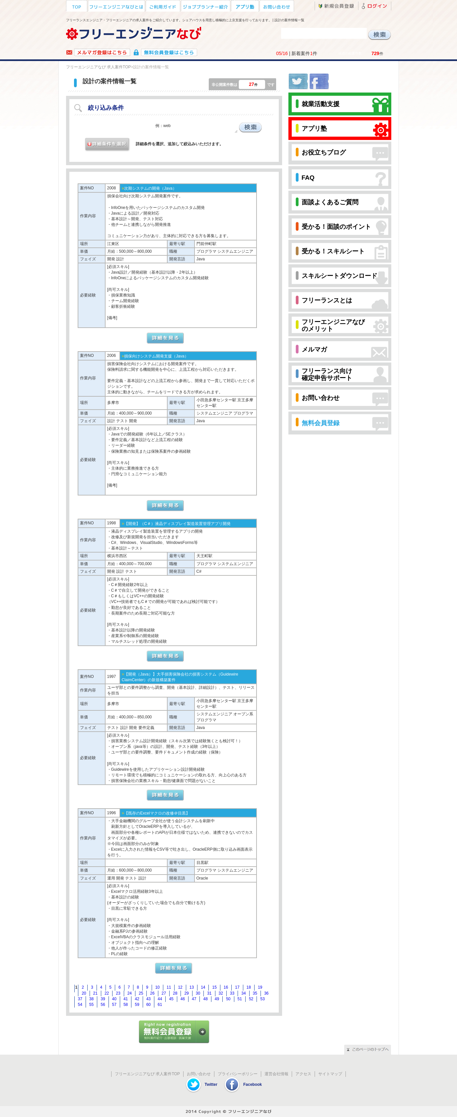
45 (171, 999)
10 (157, 987)
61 (160, 1004)
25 (141, 993)
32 (221, 993)
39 (103, 999)
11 (169, 987)
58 (125, 1004)
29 (186, 993)
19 (260, 987)
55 (91, 1004)
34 (243, 993)
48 (205, 999)
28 (175, 993)
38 (91, 999)
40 (114, 999)
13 (192, 987)
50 (228, 999)
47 (194, 999)
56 (103, 1004)
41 (125, 999)
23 (118, 993)
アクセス (303, 1074)
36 (266, 993)
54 (80, 1004)
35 (255, 993)
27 (164, 993)
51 (240, 999)
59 (137, 1004)
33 (232, 993)
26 (152, 993)
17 (237, 987)
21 (95, 993)
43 (148, 999)
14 (203, 987)
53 (262, 999)
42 (137, 999)
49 (217, 999)
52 (251, 999)
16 (226, 987)
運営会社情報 (276, 1074)
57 (114, 1004)
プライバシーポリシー (238, 1074)
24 (129, 993)
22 (107, 993)
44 (160, 999)
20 (84, 993)
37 (80, 999)
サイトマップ (330, 1074)
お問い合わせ (199, 1074)
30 (198, 993)
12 (180, 987)
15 (214, 987)
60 (148, 1004)
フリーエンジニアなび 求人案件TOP (98, 67)
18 (249, 987)
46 (183, 999)
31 (209, 993)
